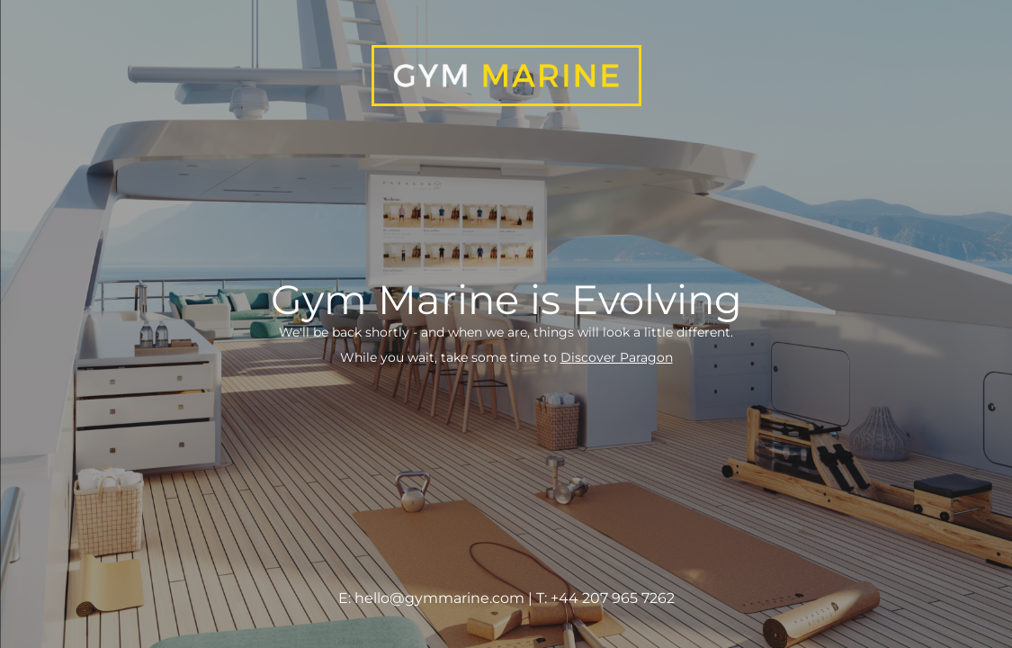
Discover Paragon (616, 357)
